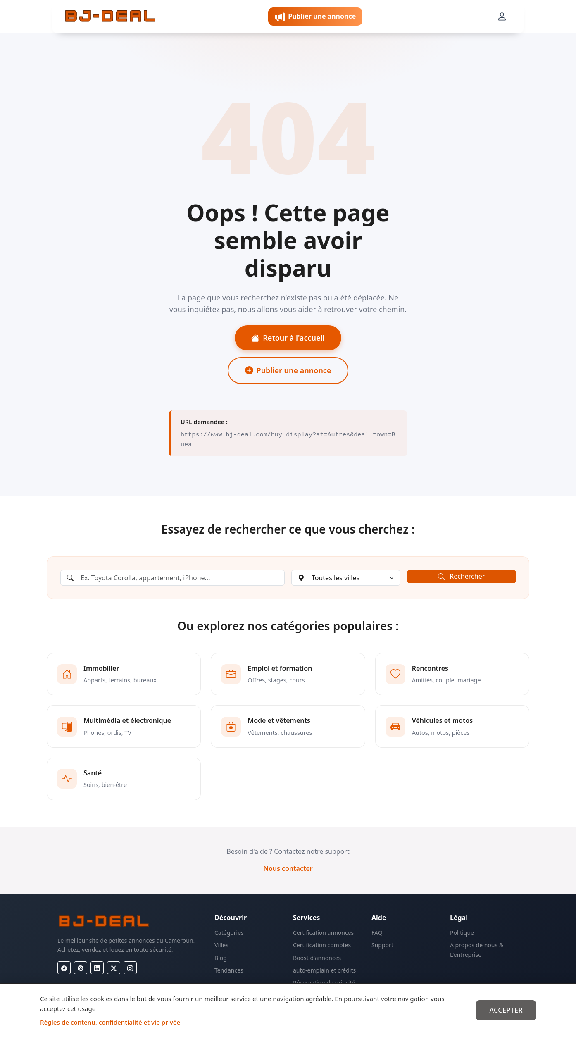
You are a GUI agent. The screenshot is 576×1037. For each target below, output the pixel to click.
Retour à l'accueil (287, 338)
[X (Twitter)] (113, 967)
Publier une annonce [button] (315, 17)
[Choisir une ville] (345, 578)
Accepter (506, 1010)
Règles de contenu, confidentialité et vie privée (110, 1022)
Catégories (229, 933)
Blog (220, 958)
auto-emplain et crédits (324, 970)
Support (382, 945)
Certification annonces (323, 933)
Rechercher (461, 576)
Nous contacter (288, 868)
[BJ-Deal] (110, 16)
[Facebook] (64, 967)
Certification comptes (322, 945)
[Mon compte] (502, 16)
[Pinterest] (80, 967)
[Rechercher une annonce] (172, 578)
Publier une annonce (288, 370)
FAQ (377, 933)
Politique (462, 933)
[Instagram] (130, 967)
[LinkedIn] (97, 967)
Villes (221, 945)
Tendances (228, 970)
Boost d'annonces (317, 958)
